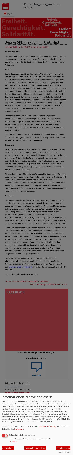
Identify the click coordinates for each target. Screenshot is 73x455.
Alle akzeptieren (63, 448)
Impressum (18, 429)
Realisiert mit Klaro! (64, 452)
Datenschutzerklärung (47, 426)
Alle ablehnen (7, 448)
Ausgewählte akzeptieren (35, 448)
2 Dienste (13, 441)
